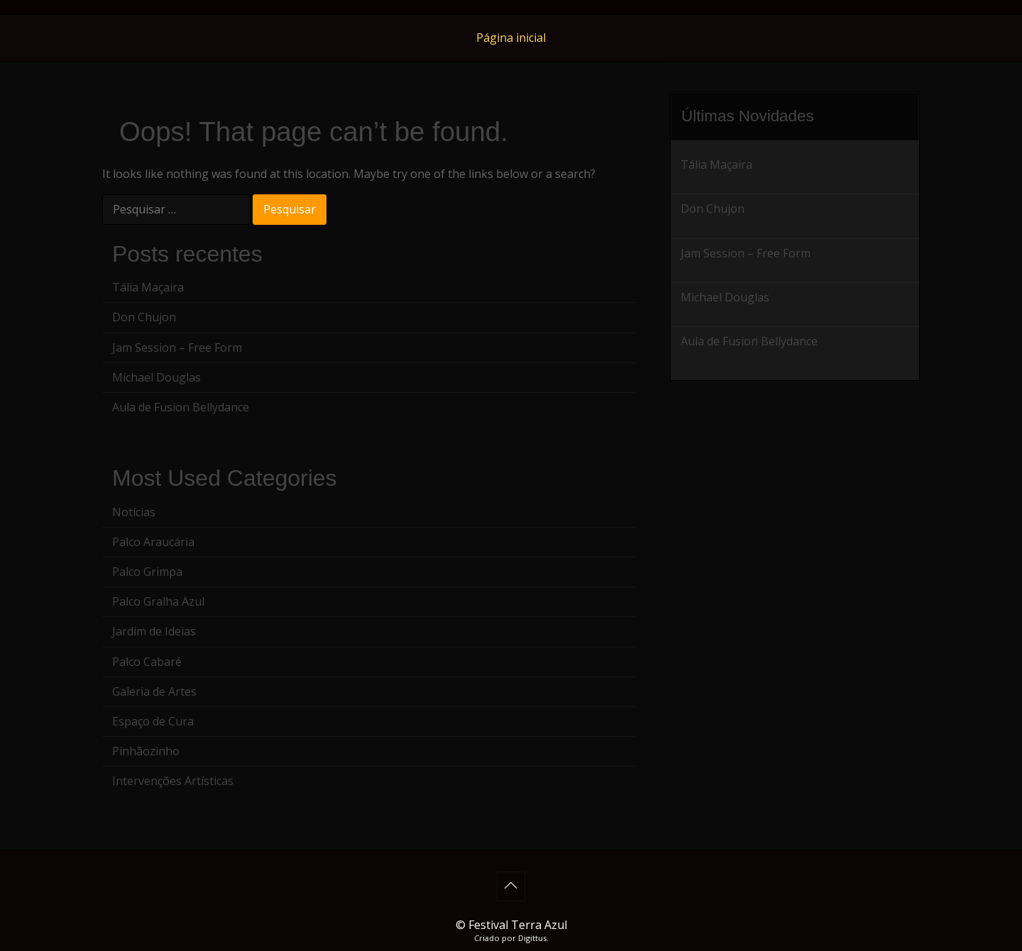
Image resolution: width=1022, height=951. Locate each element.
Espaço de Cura (153, 721)
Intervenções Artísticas (172, 781)
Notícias (133, 512)
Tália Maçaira (148, 287)
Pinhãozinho (146, 751)
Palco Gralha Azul (158, 601)
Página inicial (511, 37)
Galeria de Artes (154, 691)
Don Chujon (144, 317)
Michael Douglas (156, 377)
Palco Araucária (153, 542)
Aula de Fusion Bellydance (180, 407)
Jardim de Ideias (154, 631)
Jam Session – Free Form (177, 347)
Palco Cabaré (147, 661)
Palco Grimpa (147, 571)
